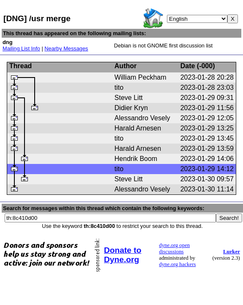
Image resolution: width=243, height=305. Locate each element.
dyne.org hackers (177, 264)
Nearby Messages (66, 48)
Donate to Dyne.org (122, 255)
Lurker (231, 252)
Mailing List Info (21, 48)
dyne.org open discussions (174, 248)
